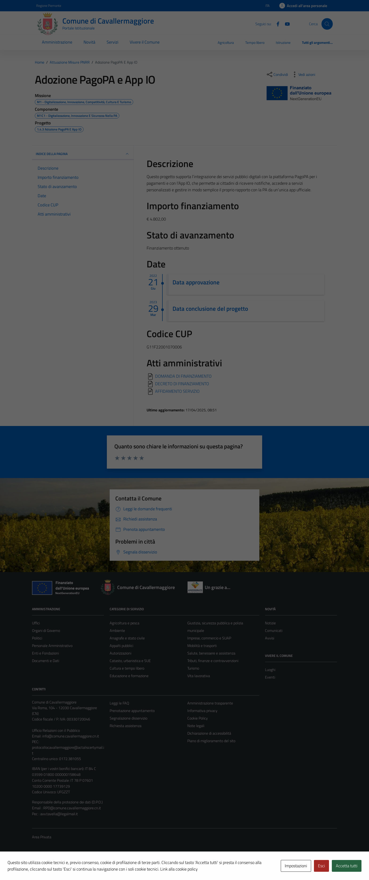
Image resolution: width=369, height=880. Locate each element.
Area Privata (41, 837)
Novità (89, 42)
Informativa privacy (202, 710)
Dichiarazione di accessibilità (209, 733)
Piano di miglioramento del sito (211, 741)
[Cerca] (327, 23)
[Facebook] (276, 23)
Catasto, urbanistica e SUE (130, 660)
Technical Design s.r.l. (64, 866)
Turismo (193, 668)
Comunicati (273, 630)
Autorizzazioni (120, 653)
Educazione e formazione (129, 676)
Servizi (112, 42)
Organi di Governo (46, 630)
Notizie (270, 623)
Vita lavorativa (198, 676)
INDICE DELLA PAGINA (83, 154)
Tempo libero (255, 42)
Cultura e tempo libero (127, 668)
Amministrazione (57, 42)
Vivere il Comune (145, 42)
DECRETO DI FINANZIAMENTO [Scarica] (182, 384)
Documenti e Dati (45, 660)
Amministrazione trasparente (210, 703)
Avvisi (269, 638)
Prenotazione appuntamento (132, 710)
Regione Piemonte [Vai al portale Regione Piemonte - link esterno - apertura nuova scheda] (48, 5)
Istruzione (283, 42)
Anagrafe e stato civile (127, 638)
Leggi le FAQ (119, 703)
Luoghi (270, 669)
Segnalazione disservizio (128, 718)
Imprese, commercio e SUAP (209, 638)
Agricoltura (226, 42)
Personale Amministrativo (52, 645)
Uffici (36, 623)
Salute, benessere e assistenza (211, 653)
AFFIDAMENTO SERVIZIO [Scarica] (177, 391)
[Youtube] (285, 23)
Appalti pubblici (121, 645)
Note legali (195, 726)
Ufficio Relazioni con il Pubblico (56, 730)
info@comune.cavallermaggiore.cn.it (70, 736)
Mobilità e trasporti (202, 645)
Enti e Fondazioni (45, 653)
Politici (37, 638)
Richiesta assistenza (125, 726)
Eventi (270, 677)
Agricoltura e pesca (124, 623)
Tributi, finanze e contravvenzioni (212, 660)
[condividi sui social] (277, 74)
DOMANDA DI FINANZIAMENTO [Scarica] (183, 376)
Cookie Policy (197, 718)
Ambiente (117, 630)
